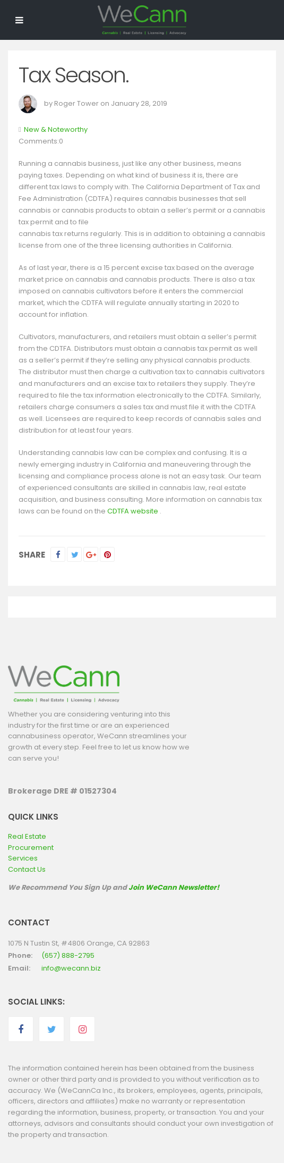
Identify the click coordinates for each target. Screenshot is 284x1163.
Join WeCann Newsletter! (173, 887)
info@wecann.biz (71, 968)
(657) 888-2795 (67, 955)
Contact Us (27, 869)
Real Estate (27, 836)
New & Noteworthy (56, 129)
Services (23, 858)
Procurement (31, 847)
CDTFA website (132, 511)
